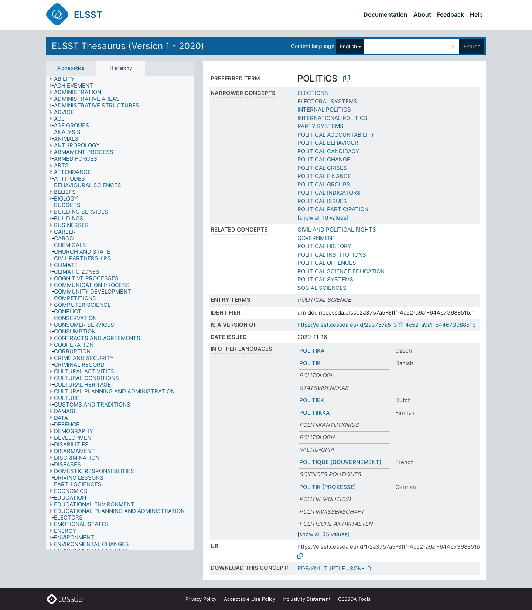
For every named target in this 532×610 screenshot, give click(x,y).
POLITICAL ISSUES (322, 201)
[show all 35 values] (323, 534)
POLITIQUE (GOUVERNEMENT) (340, 462)
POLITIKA (312, 350)
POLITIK (310, 363)
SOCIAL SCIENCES (322, 287)
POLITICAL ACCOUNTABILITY (336, 134)
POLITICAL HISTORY (324, 246)
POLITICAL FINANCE (324, 175)
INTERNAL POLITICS (324, 109)
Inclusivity (307, 599)
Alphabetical (71, 68)
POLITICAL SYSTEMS (325, 279)
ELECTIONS (312, 92)
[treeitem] (67, 79)
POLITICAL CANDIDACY (328, 151)
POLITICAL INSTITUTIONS (331, 254)
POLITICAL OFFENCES (326, 262)
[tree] (120, 313)
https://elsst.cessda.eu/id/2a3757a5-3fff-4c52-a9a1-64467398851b (386, 324)
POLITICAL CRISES (322, 167)
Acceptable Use (249, 599)
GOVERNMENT (316, 237)
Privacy (200, 599)
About (422, 14)
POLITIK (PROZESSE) (327, 486)
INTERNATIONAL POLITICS (332, 117)
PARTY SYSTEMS (320, 126)
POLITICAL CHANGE (323, 159)
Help (476, 14)
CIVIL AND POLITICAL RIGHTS (336, 229)
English (348, 46)
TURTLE (334, 568)
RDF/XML (309, 568)
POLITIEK (311, 400)
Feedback (450, 14)
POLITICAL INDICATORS (329, 192)
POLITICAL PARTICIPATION (332, 209)
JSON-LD (359, 568)
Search (471, 46)
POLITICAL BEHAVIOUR (327, 142)
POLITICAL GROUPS (323, 184)
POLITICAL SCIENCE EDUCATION (341, 271)
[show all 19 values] (322, 217)
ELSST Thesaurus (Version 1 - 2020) (128, 46)
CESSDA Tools (354, 599)
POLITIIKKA (314, 412)
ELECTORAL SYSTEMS (327, 101)
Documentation (385, 14)
